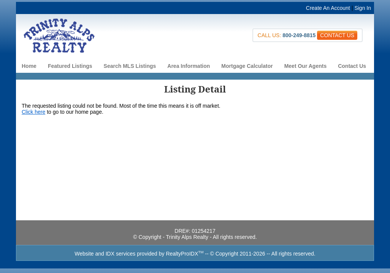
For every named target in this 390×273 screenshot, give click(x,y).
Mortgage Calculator (247, 66)
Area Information (188, 66)
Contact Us (352, 66)
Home (29, 66)
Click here (33, 112)
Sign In (362, 8)
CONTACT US (337, 35)
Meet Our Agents (305, 66)
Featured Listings (70, 66)
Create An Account (328, 8)
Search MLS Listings (130, 66)
